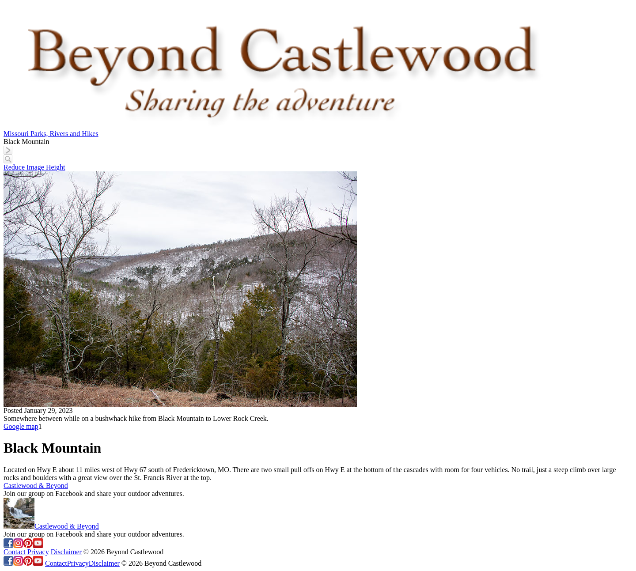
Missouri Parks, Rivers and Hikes (51, 133)
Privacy (38, 552)
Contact (15, 552)
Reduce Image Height (34, 167)
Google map (21, 426)
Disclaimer (66, 552)
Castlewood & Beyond (36, 485)
